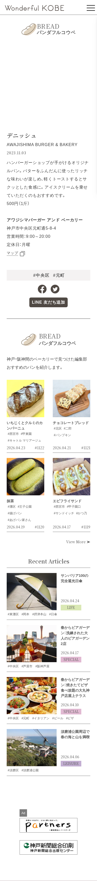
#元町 (59, 275)
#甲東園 (26, 434)
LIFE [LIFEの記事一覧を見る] (71, 607)
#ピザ (70, 718)
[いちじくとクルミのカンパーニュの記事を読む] (25, 400)
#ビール (57, 718)
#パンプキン (62, 435)
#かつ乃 (81, 513)
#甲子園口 (74, 506)
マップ (12, 253)
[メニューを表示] (91, 7)
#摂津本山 (39, 614)
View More (78, 541)
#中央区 (41, 275)
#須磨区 (13, 770)
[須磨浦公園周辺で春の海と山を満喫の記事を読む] (32, 747)
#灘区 (12, 506)
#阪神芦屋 (42, 666)
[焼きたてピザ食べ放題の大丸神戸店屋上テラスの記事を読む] (32, 695)
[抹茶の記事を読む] (25, 478)
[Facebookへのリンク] (42, 289)
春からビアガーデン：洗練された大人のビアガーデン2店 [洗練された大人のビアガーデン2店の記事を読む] (75, 636)
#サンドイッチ (64, 513)
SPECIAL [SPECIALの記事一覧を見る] (71, 659)
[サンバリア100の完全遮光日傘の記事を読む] (32, 591)
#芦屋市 (27, 666)
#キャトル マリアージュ (24, 440)
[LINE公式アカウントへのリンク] (48, 302)
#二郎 (68, 428)
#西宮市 (13, 434)
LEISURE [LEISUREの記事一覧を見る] (71, 763)
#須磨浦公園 (30, 770)
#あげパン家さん (19, 520)
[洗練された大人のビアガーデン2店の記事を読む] (32, 643)
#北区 (58, 428)
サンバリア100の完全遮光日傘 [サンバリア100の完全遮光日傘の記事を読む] (74, 578)
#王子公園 (25, 506)
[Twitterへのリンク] (55, 289)
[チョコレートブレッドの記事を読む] (71, 400)
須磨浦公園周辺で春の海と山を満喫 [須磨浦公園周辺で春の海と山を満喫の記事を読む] (75, 734)
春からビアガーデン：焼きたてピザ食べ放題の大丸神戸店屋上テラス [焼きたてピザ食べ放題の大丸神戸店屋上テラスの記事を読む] (75, 688)
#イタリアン (40, 718)
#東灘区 (13, 614)
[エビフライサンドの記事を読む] (71, 478)
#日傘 (53, 614)
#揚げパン (15, 513)
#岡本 (26, 614)
